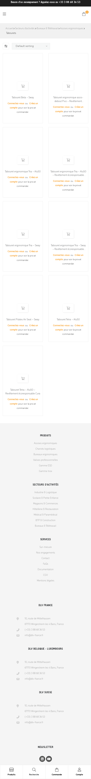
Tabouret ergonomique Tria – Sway (22, 245)
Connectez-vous (16, 103)
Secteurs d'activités (25, 28)
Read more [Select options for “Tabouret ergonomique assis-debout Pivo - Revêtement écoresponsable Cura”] (68, 86)
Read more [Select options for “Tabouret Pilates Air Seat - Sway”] (23, 308)
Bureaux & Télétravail (47, 28)
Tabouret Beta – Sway (23, 97)
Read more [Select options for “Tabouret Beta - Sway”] (23, 86)
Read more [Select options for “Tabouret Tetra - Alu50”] (68, 308)
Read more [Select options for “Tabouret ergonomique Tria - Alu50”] (23, 160)
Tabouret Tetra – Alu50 (68, 319)
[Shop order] (31, 46)
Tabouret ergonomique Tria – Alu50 (23, 171)
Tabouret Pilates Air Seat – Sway (22, 319)
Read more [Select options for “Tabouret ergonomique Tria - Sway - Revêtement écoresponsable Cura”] (68, 234)
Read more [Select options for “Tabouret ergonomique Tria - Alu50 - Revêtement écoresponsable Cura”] (68, 160)
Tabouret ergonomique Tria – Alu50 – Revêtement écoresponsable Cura (68, 173)
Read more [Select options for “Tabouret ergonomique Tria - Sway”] (23, 234)
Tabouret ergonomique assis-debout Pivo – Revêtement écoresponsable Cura (68, 99)
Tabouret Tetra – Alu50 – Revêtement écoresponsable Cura (22, 392)
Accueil (9, 28)
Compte (79, 775)
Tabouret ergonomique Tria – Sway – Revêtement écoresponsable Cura (68, 247)
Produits (11, 775)
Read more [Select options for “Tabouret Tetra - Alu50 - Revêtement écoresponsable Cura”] (23, 378)
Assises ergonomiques (71, 28)
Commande (57, 775)
